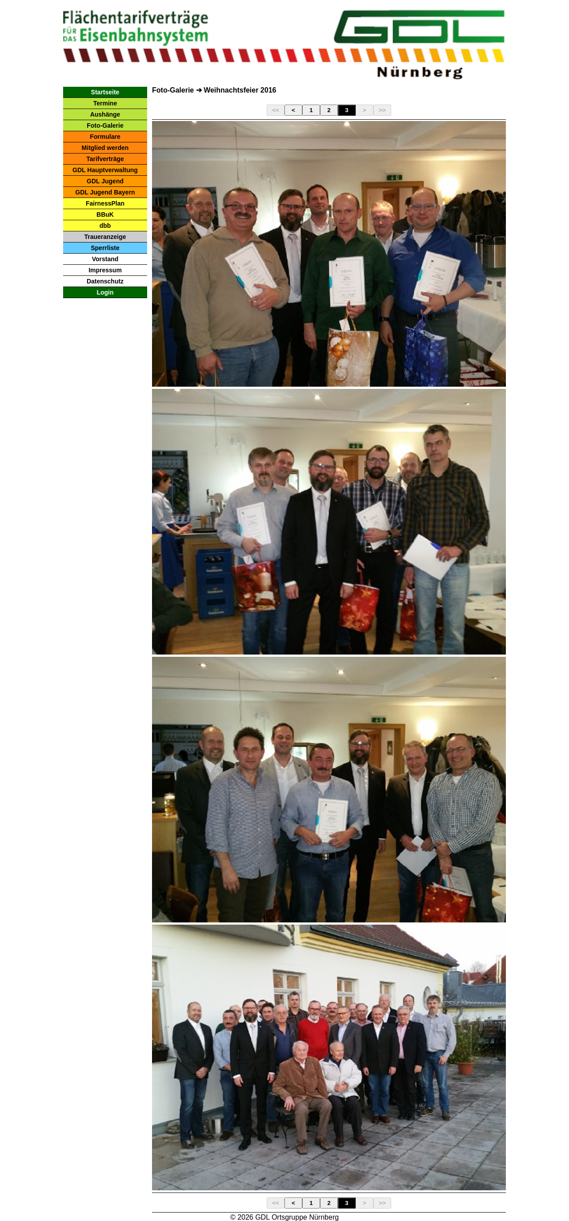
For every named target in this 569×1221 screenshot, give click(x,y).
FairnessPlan (105, 203)
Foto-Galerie (105, 125)
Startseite (105, 92)
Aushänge (105, 114)
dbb (105, 225)
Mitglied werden (105, 147)
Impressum (105, 270)
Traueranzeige (105, 236)
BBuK (105, 214)
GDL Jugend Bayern (105, 192)
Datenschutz (105, 281)
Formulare (105, 136)
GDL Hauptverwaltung (105, 170)
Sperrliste (105, 247)
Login (104, 292)
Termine (105, 103)
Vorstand (105, 259)
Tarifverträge (105, 158)
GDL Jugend (105, 181)
